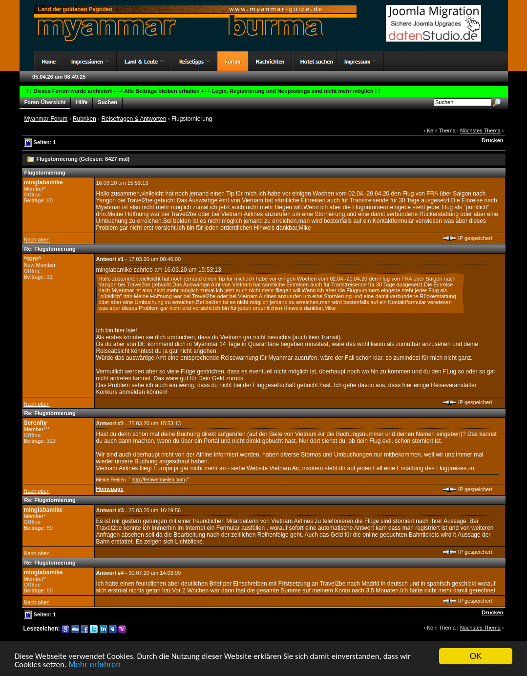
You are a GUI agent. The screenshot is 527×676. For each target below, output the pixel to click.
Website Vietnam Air (273, 468)
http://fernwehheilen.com (158, 479)
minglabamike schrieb (124, 269)
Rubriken (84, 118)
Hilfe (81, 102)
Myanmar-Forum (46, 118)
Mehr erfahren (94, 665)
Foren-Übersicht (45, 102)
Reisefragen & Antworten (134, 118)
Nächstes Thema (480, 130)
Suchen (107, 102)
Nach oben (37, 239)
